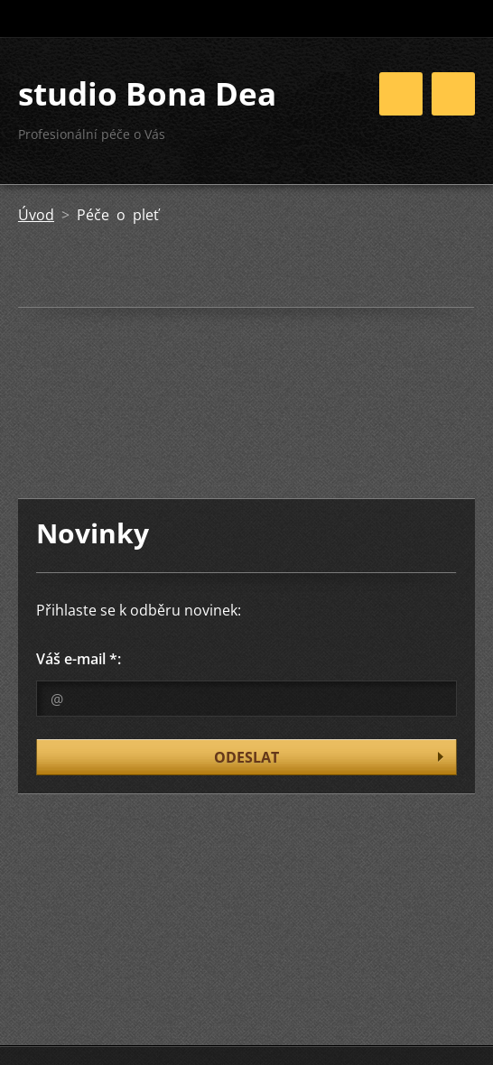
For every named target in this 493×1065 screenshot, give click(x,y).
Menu (453, 94)
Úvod (36, 215)
